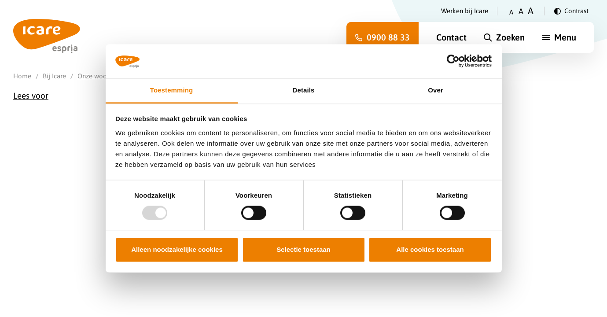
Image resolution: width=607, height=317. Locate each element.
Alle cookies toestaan (430, 249)
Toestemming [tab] (171, 90)
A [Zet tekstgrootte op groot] (530, 11)
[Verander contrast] (571, 11)
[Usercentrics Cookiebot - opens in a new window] (453, 61)
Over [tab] (435, 90)
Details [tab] (304, 90)
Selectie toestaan (303, 249)
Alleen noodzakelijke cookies (177, 249)
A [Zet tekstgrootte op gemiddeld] (521, 11)
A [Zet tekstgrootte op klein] (511, 12)
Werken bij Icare (464, 11)
